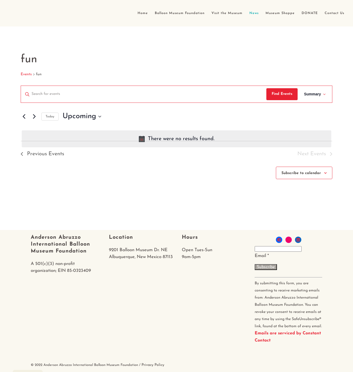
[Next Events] (34, 116)
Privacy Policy (153, 365)
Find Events (282, 94)
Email (262, 256)
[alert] (176, 138)
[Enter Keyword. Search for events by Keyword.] (143, 94)
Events (26, 74)
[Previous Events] (24, 116)
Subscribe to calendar (301, 173)
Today (50, 116)
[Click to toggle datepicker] (82, 116)
